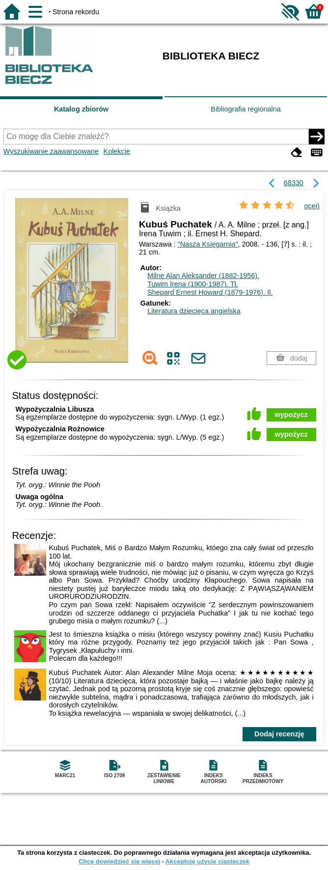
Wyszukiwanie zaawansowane (51, 151)
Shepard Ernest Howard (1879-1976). (210, 292)
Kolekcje (117, 151)
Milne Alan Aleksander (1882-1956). (203, 276)
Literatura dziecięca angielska (194, 311)
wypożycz (291, 415)
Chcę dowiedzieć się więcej (119, 861)
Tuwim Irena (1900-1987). (192, 284)
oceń (312, 206)
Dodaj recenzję (279, 734)
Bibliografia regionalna (245, 109)
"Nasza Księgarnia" (208, 244)
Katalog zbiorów (81, 109)
